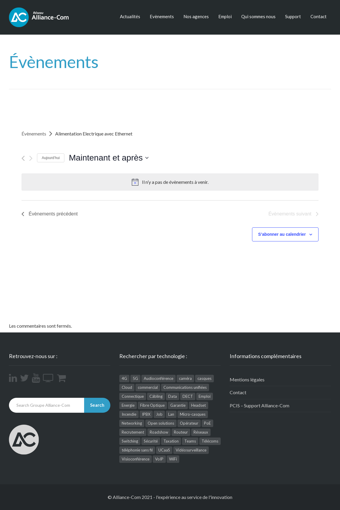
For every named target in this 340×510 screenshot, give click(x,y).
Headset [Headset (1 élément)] (198, 405)
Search (97, 405)
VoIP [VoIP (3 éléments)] (159, 459)
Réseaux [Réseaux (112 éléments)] (201, 432)
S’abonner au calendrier (282, 234)
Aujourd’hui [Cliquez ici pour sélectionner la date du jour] (51, 158)
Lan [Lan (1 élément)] (171, 414)
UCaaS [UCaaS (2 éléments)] (164, 450)
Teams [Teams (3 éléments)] (190, 441)
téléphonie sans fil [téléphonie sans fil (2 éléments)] (137, 450)
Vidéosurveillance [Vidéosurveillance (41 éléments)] (191, 450)
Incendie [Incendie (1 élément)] (129, 414)
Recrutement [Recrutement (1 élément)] (133, 432)
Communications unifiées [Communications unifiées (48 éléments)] (185, 387)
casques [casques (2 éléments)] (204, 378)
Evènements (162, 16)
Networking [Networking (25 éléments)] (132, 423)
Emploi (225, 16)
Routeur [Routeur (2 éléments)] (181, 432)
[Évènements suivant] (31, 158)
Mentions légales (247, 379)
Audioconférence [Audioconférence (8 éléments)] (158, 378)
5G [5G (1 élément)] (135, 378)
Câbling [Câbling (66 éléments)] (156, 396)
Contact (318, 16)
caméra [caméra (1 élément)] (185, 378)
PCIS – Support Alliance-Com (259, 405)
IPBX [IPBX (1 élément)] (146, 414)
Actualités (130, 16)
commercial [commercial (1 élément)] (148, 387)
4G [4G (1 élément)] (124, 378)
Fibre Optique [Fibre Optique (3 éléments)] (152, 405)
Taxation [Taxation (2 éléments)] (171, 441)
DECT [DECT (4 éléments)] (188, 396)
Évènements (33, 133)
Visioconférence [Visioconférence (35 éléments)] (135, 459)
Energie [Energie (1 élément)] (128, 405)
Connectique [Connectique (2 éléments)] (133, 396)
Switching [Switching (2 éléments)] (130, 441)
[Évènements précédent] (23, 158)
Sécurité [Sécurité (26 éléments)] (151, 441)
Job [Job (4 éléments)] (159, 414)
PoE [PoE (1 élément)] (207, 423)
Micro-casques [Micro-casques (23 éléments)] (192, 414)
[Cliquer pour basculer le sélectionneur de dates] (109, 158)
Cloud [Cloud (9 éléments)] (127, 387)
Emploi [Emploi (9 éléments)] (205, 396)
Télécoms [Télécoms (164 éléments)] (210, 441)
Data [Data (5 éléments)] (172, 396)
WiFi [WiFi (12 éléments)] (173, 459)
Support (293, 16)
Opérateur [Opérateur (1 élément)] (189, 423)
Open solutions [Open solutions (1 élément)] (161, 423)
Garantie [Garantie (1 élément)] (178, 405)
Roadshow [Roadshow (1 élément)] (159, 432)
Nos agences (196, 16)
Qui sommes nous (258, 16)
